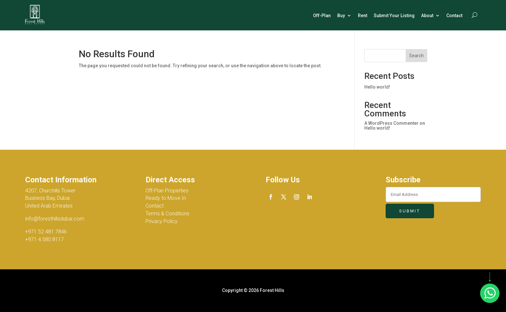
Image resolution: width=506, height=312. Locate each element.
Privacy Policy (161, 221)
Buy (341, 15)
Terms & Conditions (167, 213)
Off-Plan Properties (167, 191)
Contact (454, 15)
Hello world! (377, 87)
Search (416, 55)
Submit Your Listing (394, 15)
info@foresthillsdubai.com (54, 219)
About (427, 15)
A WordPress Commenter (391, 123)
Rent (362, 15)
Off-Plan (322, 15)
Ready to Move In (166, 198)
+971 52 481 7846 (46, 232)
